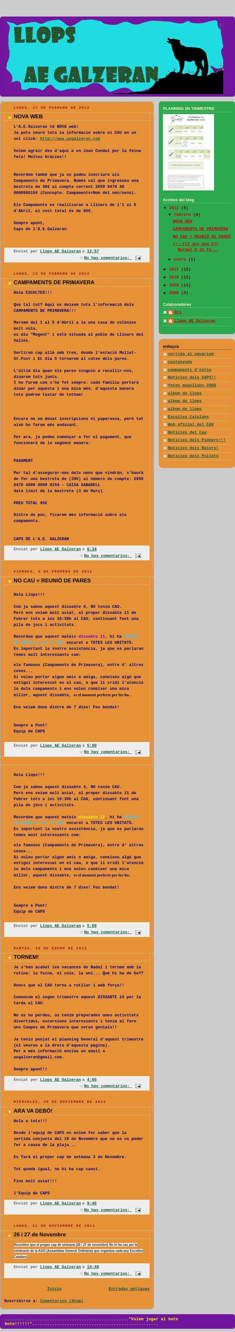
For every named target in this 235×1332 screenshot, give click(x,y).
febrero (183, 215)
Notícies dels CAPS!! (192, 377)
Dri (178, 312)
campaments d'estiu (189, 370)
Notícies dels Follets (193, 456)
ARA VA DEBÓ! (33, 1111)
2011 (175, 269)
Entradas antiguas (129, 1289)
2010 (175, 277)
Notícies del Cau (187, 432)
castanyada (180, 362)
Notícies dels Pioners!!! (197, 440)
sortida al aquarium (191, 354)
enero (181, 259)
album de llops (185, 393)
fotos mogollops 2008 (192, 385)
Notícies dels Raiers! (193, 448)
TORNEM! (26, 957)
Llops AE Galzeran (194, 321)
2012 (175, 208)
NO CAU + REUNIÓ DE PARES (52, 581)
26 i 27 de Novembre (40, 1235)
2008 (175, 293)
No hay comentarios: (108, 258)
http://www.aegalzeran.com (70, 139)
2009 (175, 285)
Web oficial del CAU (191, 424)
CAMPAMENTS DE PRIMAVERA (54, 282)
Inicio (54, 1289)
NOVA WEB (28, 116)
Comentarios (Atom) (62, 1301)
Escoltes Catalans (188, 417)
